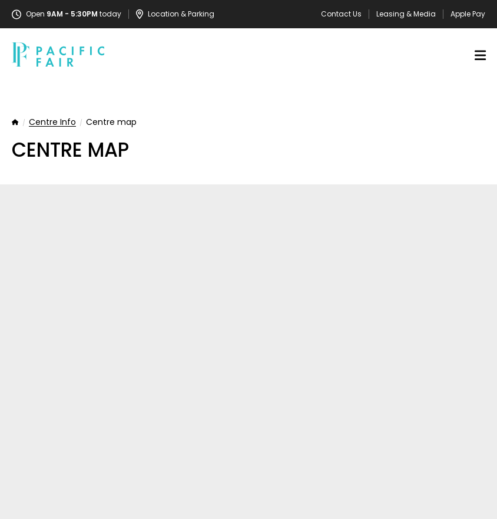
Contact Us (341, 14)
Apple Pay (467, 14)
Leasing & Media (406, 14)
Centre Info (52, 122)
